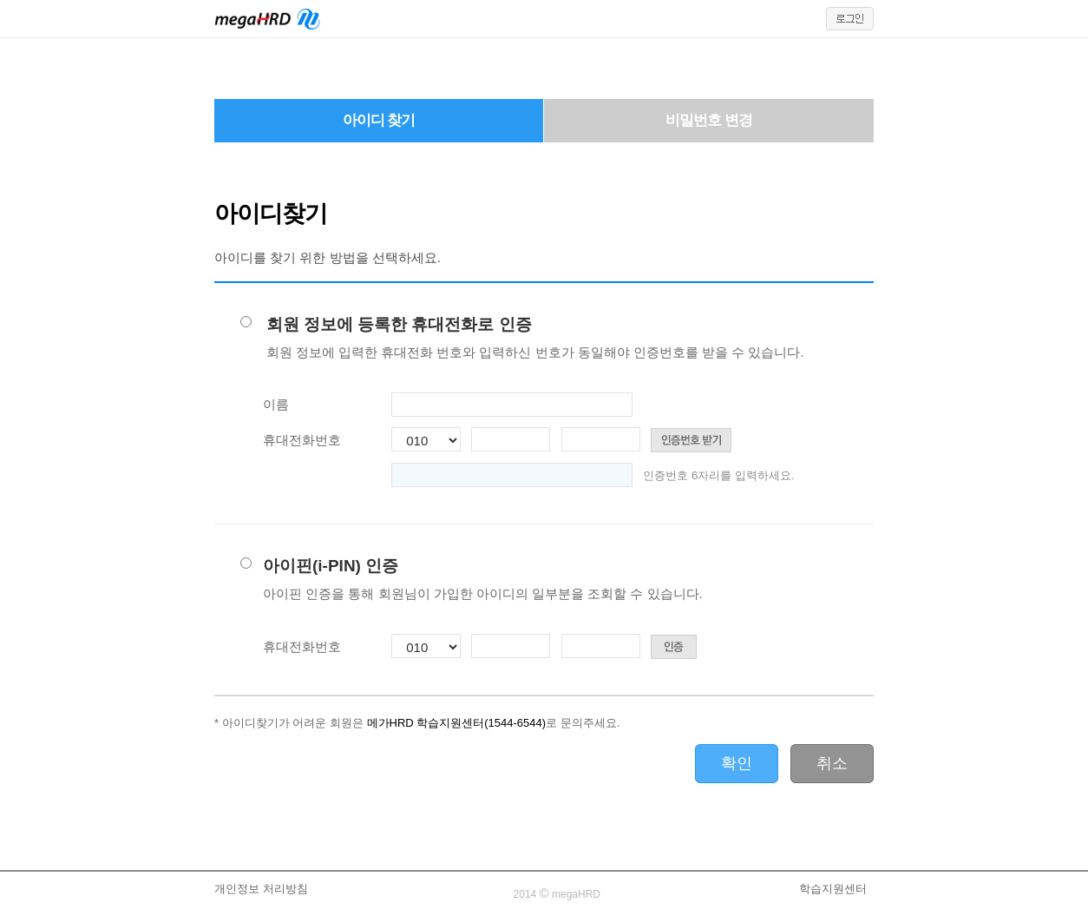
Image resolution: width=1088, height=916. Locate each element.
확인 (736, 763)
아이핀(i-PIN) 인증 (483, 580)
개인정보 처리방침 (261, 888)
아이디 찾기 (379, 120)
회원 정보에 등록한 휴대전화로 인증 (535, 338)
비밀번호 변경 (708, 120)
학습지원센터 (833, 888)
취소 (832, 763)
